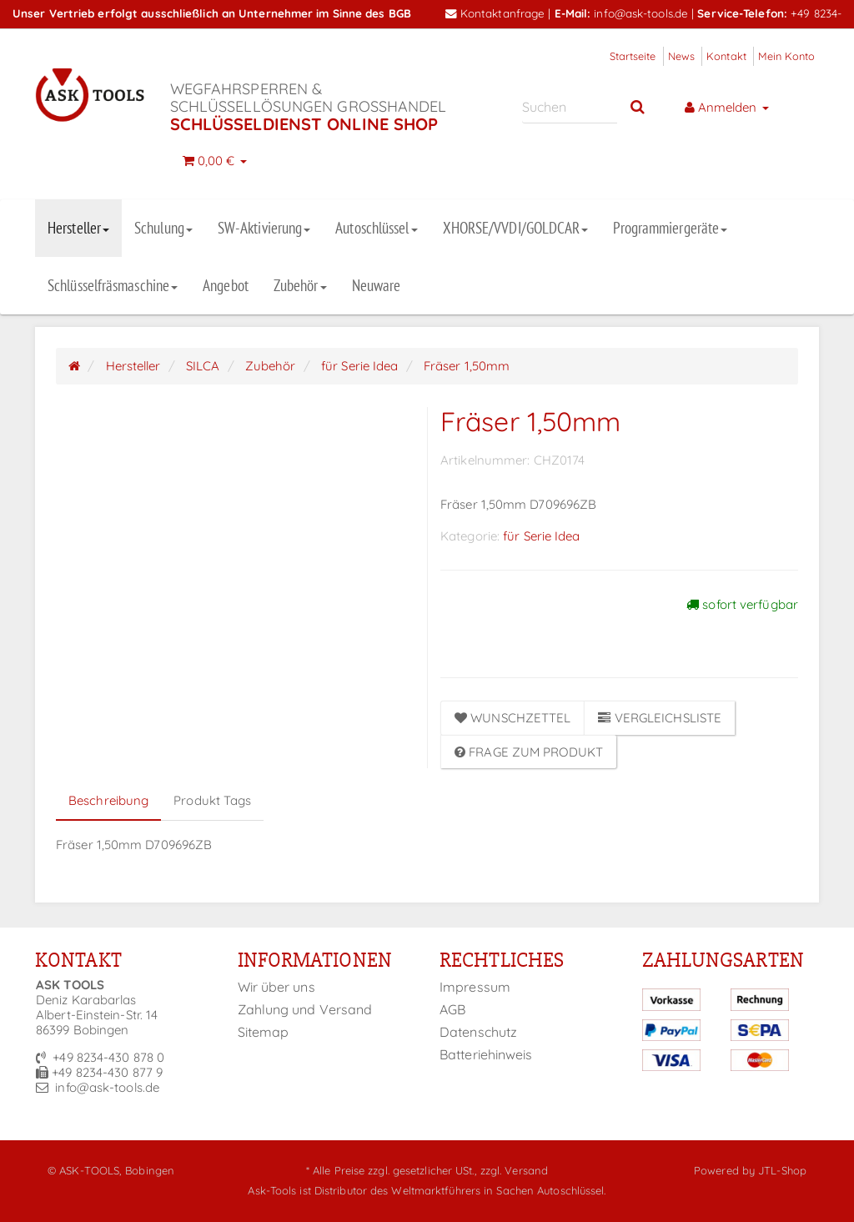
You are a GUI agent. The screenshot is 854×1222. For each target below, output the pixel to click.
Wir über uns (276, 986)
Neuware (376, 285)
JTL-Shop (782, 1170)
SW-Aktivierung (264, 228)
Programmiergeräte (670, 228)
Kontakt (726, 56)
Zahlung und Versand (305, 1009)
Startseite (633, 56)
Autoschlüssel (376, 228)
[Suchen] (570, 106)
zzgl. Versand (514, 1170)
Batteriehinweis (486, 1054)
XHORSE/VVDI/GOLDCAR (516, 228)
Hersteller (78, 228)
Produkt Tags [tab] (212, 800)
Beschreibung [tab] (108, 800)
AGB (452, 1009)
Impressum (475, 986)
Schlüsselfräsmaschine (113, 285)
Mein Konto (786, 56)
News (681, 56)
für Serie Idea (541, 536)
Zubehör (300, 285)
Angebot (226, 285)
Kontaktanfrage (495, 13)
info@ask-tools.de (641, 13)
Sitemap (263, 1031)
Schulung (163, 228)
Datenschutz (478, 1031)
